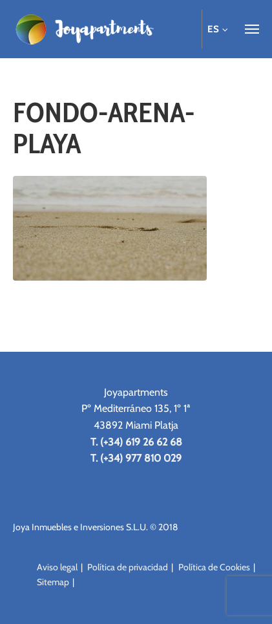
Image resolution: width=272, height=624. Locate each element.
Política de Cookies (214, 567)
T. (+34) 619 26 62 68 (136, 442)
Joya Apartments (84, 29)
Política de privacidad (127, 567)
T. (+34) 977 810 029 (136, 458)
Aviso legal (57, 567)
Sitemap (53, 582)
